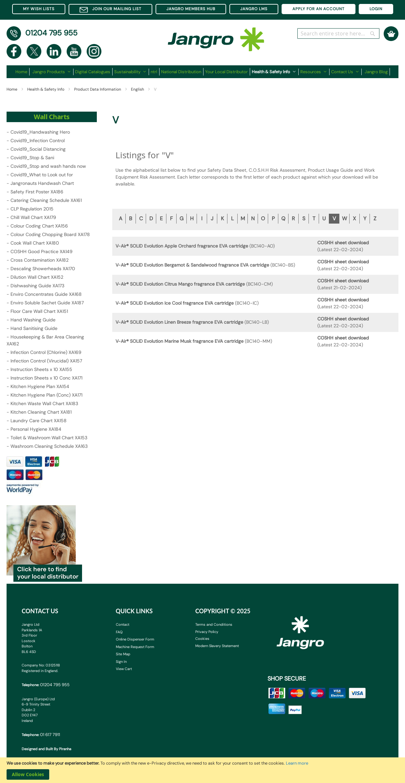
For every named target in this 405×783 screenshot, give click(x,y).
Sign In (121, 661)
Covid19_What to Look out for (42, 175)
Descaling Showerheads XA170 (43, 269)
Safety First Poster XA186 (37, 192)
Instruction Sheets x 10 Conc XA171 (46, 378)
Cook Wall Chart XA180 (35, 243)
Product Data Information (98, 89)
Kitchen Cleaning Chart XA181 (41, 412)
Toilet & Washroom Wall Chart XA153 (49, 438)
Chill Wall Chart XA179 (33, 217)
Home (12, 89)
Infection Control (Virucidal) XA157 (46, 361)
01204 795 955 (51, 33)
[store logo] (216, 36)
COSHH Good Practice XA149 (42, 251)
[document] (202, 770)
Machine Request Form (135, 646)
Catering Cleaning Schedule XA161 (46, 200)
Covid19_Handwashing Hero (40, 132)
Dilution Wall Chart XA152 (37, 277)
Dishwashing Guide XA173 (37, 286)
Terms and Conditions (213, 624)
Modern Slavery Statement (217, 645)
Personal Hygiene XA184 (36, 429)
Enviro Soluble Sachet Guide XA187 (47, 303)
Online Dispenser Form (135, 639)
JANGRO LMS (253, 8)
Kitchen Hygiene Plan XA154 (40, 386)
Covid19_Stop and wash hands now (48, 166)
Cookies (202, 638)
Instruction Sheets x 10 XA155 (41, 369)
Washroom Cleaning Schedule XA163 (49, 446)
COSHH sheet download (343, 243)
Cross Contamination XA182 (40, 260)
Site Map (123, 654)
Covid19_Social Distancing (38, 149)
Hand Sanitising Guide (34, 328)
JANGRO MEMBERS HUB (190, 8)
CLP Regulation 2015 (32, 209)
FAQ (119, 632)
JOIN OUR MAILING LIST (110, 9)
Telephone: (46, 684)
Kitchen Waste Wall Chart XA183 (44, 403)
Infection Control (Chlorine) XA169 (46, 352)
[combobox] (338, 33)
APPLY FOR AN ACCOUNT (318, 8)
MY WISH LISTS (38, 8)
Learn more (297, 763)
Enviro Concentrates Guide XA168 (46, 294)
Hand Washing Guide (33, 320)
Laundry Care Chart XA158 (39, 421)
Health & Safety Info (46, 89)
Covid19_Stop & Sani (32, 158)
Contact (122, 624)
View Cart (124, 668)
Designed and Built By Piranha (46, 749)
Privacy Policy (206, 631)
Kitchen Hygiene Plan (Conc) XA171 (46, 395)
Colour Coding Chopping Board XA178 (50, 234)
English (138, 89)
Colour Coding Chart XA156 (39, 226)
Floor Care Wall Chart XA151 (39, 311)
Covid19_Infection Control (38, 140)
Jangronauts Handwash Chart (42, 183)
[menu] (203, 71)
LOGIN (376, 8)
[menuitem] (22, 72)
